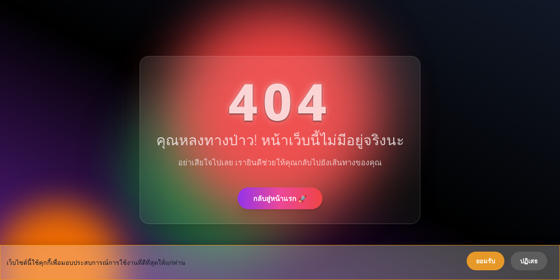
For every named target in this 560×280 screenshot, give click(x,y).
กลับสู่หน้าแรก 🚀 (280, 198)
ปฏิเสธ (529, 261)
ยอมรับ (485, 261)
